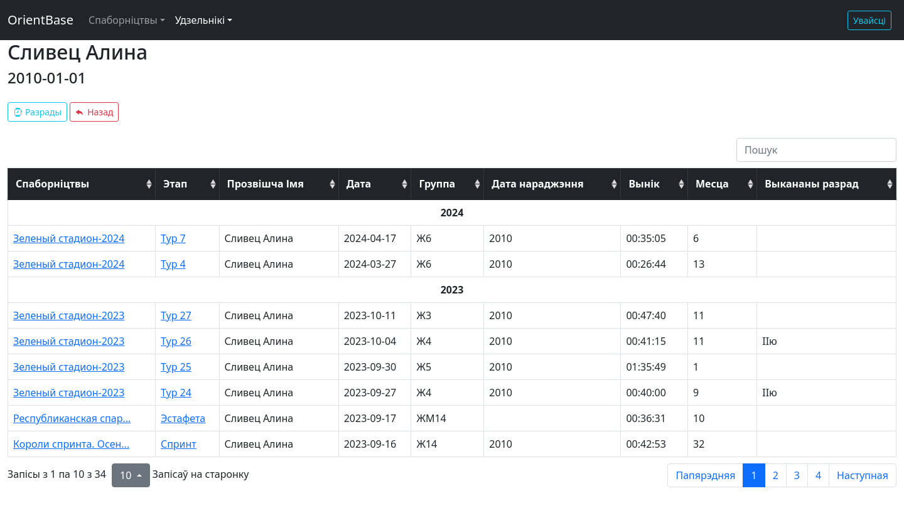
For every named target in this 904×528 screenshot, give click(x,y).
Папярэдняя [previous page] (705, 475)
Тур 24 (176, 392)
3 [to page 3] (797, 475)
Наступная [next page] (862, 475)
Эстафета (183, 418)
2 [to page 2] (775, 475)
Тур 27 (176, 315)
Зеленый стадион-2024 (68, 238)
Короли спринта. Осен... (71, 444)
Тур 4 (173, 264)
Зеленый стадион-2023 (68, 315)
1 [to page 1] (753, 475)
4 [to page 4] (818, 475)
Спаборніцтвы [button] (123, 20)
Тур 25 (176, 367)
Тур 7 (173, 238)
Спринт (178, 444)
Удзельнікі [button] (200, 20)
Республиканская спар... (72, 418)
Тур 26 (176, 341)
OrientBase (40, 19)
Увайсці (869, 20)
